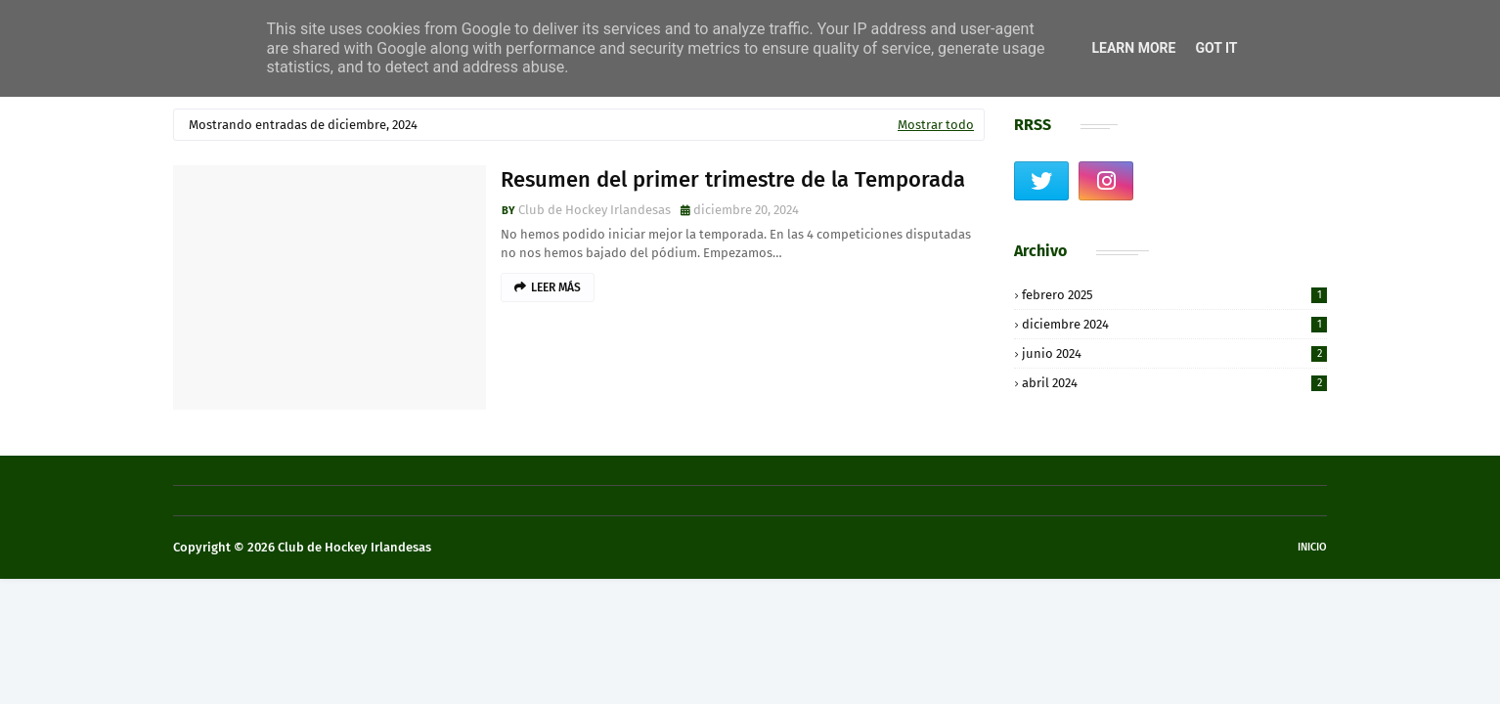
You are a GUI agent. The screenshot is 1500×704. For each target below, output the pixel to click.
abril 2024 (1174, 382)
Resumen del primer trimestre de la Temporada (733, 179)
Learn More (1133, 48)
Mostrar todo (936, 124)
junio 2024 (1174, 353)
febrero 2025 (1174, 294)
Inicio (1312, 547)
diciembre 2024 (1174, 324)
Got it (1216, 48)
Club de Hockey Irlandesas (594, 209)
